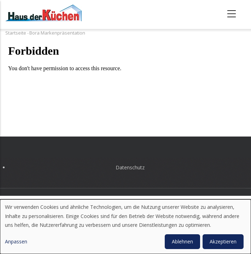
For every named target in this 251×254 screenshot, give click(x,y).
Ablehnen (182, 241)
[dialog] (125, 226)
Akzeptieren (223, 241)
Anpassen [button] (16, 241)
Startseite (15, 33)
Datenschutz (130, 167)
